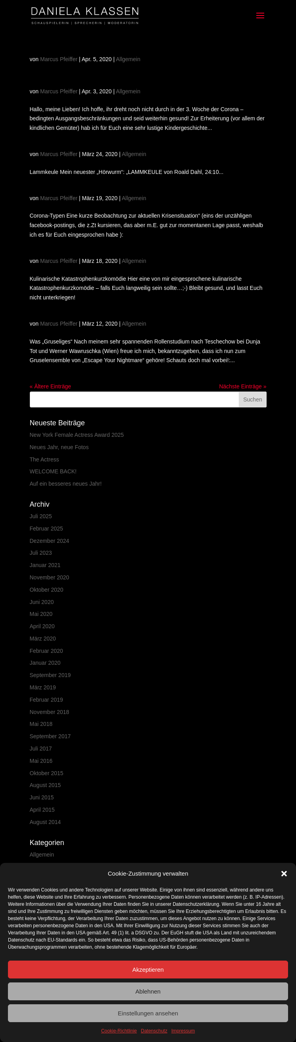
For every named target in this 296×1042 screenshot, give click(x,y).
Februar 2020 (46, 651)
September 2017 (50, 736)
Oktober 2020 (47, 590)
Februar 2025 (46, 528)
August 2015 (45, 785)
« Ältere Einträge (50, 386)
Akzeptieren (148, 969)
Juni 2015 (42, 797)
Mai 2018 (41, 724)
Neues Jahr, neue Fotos (59, 447)
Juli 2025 (41, 516)
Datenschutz (154, 1031)
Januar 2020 (45, 663)
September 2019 (50, 675)
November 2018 (50, 712)
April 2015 (42, 810)
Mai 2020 (41, 614)
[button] (284, 874)
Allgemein (128, 59)
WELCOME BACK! (53, 471)
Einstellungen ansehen (148, 1013)
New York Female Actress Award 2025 (77, 435)
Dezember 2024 (50, 541)
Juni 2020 (42, 602)
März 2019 (43, 687)
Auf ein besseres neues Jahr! (66, 483)
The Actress (44, 459)
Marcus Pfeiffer (58, 59)
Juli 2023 (41, 553)
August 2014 (45, 822)
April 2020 (42, 626)
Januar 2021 (45, 565)
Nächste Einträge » (242, 386)
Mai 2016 (41, 761)
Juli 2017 (41, 748)
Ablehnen (148, 991)
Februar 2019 (46, 700)
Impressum (183, 1031)
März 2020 (43, 638)
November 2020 (50, 577)
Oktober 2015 (47, 773)
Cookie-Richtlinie (119, 1031)
